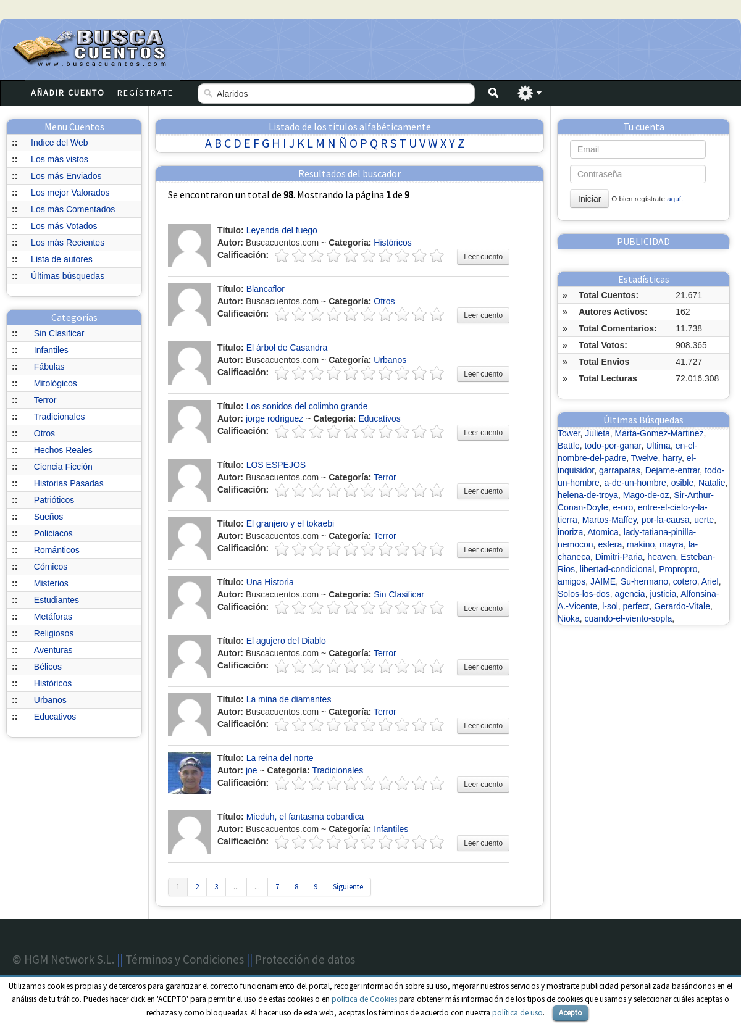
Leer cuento (483, 256)
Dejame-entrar (672, 470)
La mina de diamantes (289, 699)
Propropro (678, 569)
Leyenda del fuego (281, 230)
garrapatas (619, 470)
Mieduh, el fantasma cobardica (305, 817)
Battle (569, 446)
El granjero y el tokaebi (290, 523)
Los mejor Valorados (70, 193)
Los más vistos (59, 159)
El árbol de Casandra (287, 347)
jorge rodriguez (274, 418)
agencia (630, 594)
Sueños (48, 517)
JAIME (603, 581)
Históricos (53, 683)
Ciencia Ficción (63, 467)
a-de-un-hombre (635, 483)
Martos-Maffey (609, 520)
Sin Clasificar (59, 333)
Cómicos (50, 567)
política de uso (517, 1012)
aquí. (675, 198)
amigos (571, 581)
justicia (663, 594)
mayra (671, 544)
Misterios (51, 583)
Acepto (570, 1012)
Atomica (603, 532)
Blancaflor (265, 289)
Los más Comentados (73, 209)
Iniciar (589, 199)
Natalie (712, 483)
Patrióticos (54, 500)
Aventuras (53, 650)
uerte (704, 520)
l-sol (610, 606)
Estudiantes (56, 600)
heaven (662, 557)
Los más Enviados (66, 176)
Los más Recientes (67, 243)
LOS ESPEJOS (276, 465)
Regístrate (145, 92)
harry (672, 458)
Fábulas (49, 367)
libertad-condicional (617, 569)
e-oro (623, 507)
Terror (45, 400)
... (236, 886)
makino (641, 544)
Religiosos (54, 633)
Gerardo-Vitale (682, 606)
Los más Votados (64, 226)
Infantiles (51, 350)
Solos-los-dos (584, 594)
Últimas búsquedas (67, 276)
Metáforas (53, 617)
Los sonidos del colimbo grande (307, 406)
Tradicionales (59, 417)
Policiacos (53, 533)
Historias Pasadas (69, 483)
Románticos (57, 550)
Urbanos (50, 700)
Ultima (658, 446)
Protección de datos (305, 959)
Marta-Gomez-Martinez (659, 433)
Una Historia (270, 582)
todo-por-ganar (613, 446)
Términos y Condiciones (184, 959)
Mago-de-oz (646, 495)
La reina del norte (280, 758)
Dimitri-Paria (619, 557)
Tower (569, 433)
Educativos (55, 717)
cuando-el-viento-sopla (628, 618)
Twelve (644, 458)
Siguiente (348, 886)
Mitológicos (55, 383)
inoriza (570, 532)
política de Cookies (364, 999)
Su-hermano (644, 581)
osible (682, 483)
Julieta (597, 433)
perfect (636, 606)
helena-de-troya (588, 495)
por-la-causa (666, 520)
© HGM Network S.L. (63, 959)
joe (251, 770)
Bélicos (48, 667)
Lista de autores (62, 259)
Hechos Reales (63, 450)
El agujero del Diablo (286, 641)
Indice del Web (59, 143)
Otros (44, 433)
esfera (610, 544)
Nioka (569, 618)
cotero (685, 581)
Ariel (710, 581)
